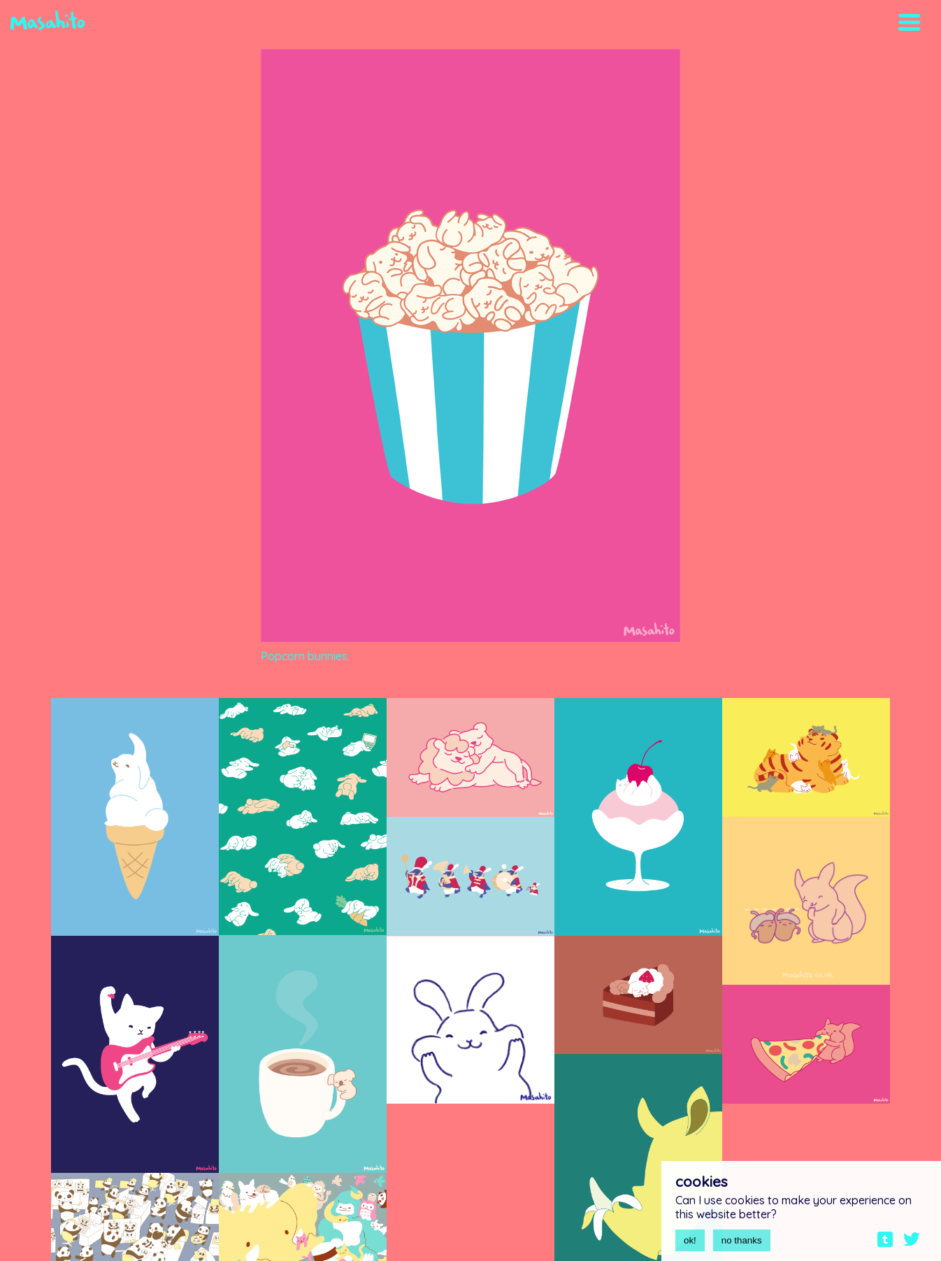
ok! (690, 1245)
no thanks (741, 1245)
